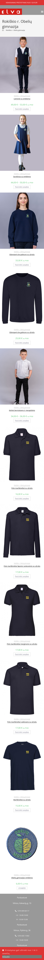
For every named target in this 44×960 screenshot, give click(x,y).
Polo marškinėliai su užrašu (22, 488)
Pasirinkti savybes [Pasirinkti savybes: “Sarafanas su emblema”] (22, 187)
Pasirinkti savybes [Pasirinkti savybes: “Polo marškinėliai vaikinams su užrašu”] (22, 732)
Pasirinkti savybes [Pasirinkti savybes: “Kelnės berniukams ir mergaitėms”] (22, 421)
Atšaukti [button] (6, 957)
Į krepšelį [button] (22, 888)
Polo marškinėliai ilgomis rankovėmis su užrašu (22, 566)
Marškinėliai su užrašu (22, 800)
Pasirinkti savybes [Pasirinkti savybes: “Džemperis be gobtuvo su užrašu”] (22, 265)
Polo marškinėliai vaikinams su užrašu (22, 722)
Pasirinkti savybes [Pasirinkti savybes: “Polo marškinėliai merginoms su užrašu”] (22, 654)
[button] (42, 11)
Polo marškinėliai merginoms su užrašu (22, 644)
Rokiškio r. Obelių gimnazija (15, 30)
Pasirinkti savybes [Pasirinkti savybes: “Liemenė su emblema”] (22, 109)
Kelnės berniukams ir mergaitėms (22, 410)
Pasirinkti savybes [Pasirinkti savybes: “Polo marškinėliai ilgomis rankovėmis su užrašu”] (22, 576)
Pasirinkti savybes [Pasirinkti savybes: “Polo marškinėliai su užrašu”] (22, 498)
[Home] (3, 30)
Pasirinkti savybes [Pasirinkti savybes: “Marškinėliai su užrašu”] (22, 810)
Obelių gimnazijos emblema (22, 878)
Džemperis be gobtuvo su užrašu (22, 254)
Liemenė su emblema (22, 99)
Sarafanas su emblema (22, 176)
